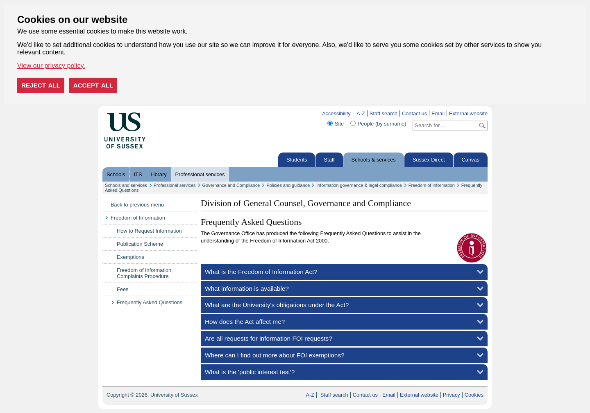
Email (438, 113)
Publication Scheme (140, 244)
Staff (329, 160)
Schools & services (374, 160)
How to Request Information (149, 231)
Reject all (40, 85)
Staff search (383, 113)
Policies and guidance (288, 185)
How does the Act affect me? (245, 321)
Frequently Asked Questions (149, 302)
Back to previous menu (137, 205)
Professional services (200, 174)
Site (339, 124)
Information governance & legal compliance (359, 185)
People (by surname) (382, 124)
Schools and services (126, 185)
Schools (116, 174)
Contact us (414, 113)
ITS (138, 174)
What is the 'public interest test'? (250, 371)
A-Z (360, 113)
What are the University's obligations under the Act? (277, 304)
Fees (122, 289)
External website (468, 113)
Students (296, 160)
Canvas (470, 160)
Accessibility (336, 113)
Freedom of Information (431, 185)
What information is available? (247, 288)
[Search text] (445, 125)
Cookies (474, 395)
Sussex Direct (429, 160)
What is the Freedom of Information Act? (261, 271)
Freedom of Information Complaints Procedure (144, 273)
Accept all (93, 85)
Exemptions (130, 257)
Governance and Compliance (231, 185)
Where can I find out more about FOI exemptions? (275, 355)
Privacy (451, 395)
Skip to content (162, 113)
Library (158, 174)
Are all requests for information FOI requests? (268, 338)
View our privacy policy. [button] (51, 65)
